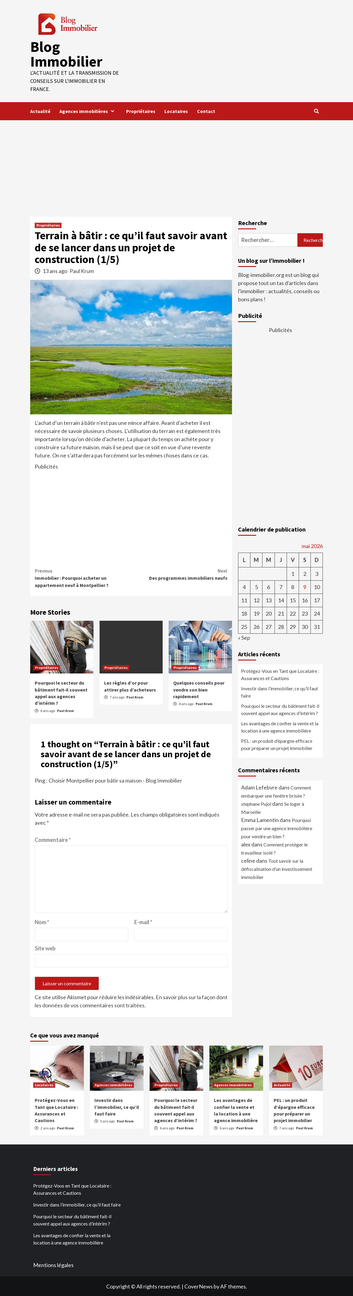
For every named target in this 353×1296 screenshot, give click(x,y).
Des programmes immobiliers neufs (179, 573)
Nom (42, 921)
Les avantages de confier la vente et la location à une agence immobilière (279, 726)
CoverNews (198, 1285)
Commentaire (53, 839)
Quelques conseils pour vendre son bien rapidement (198, 689)
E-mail (143, 921)
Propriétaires (140, 111)
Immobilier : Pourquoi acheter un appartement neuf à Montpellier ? (83, 577)
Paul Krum (82, 270)
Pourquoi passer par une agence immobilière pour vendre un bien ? (276, 828)
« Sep (244, 637)
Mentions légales (53, 1264)
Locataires (176, 111)
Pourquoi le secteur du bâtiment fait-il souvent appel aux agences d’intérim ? (280, 708)
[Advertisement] (176, 165)
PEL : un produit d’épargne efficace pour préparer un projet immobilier (277, 743)
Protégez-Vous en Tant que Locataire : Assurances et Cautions (280, 673)
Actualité (40, 111)
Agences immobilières (88, 111)
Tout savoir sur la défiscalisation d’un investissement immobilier (276, 868)
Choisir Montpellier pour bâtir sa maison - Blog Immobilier (115, 780)
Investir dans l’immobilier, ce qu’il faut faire (279, 691)
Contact (206, 111)
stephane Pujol (256, 803)
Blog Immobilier (66, 53)
